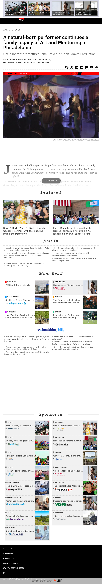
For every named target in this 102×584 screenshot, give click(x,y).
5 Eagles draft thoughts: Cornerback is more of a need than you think (74, 259)
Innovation (24, 73)
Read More (51, 180)
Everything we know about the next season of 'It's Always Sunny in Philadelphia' (74, 249)
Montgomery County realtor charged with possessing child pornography (70, 254)
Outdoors (12, 312)
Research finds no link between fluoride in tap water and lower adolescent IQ (72, 348)
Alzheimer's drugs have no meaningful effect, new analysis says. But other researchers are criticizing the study (26, 338)
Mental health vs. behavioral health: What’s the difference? (73, 337)
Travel (10, 422)
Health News (13, 297)
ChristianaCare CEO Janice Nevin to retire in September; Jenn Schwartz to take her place (72, 342)
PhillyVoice (6, 21)
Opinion (11, 527)
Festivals (59, 422)
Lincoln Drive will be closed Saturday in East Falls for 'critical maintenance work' (26, 249)
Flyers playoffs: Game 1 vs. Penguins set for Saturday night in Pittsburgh (24, 264)
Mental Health (14, 497)
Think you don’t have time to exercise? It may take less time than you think (26, 353)
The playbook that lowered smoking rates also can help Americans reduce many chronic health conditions (26, 255)
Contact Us (8, 558)
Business (12, 73)
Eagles (58, 312)
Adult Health (61, 467)
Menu (97, 21)
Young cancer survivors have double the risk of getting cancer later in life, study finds (25, 348)
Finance (58, 497)
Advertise (8, 553)
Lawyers (59, 512)
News (21, 19)
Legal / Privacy (10, 563)
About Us (7, 548)
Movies (58, 297)
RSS (5, 573)
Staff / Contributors (13, 568)
